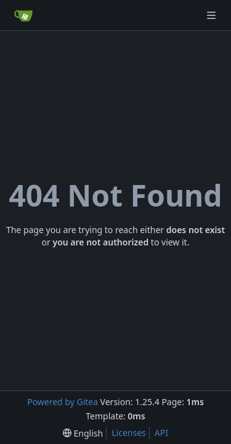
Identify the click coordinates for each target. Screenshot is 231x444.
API (161, 432)
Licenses (128, 432)
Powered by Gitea (62, 402)
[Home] (23, 15)
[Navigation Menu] (212, 15)
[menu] (83, 433)
